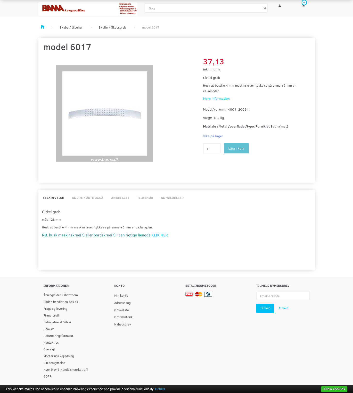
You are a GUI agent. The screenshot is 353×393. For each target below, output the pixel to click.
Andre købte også (87, 197)
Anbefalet (120, 197)
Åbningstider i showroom (60, 295)
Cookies (48, 329)
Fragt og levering (55, 308)
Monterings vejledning (58, 356)
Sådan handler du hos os (60, 302)
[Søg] (265, 8)
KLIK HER (159, 234)
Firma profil (51, 315)
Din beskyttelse (54, 363)
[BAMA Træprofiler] (88, 7)
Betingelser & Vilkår (57, 322)
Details (160, 389)
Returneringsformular (58, 335)
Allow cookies (334, 389)
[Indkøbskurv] (306, 5)
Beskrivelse (53, 197)
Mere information (216, 98)
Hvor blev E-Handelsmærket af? (65, 369)
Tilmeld (265, 308)
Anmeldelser (172, 197)
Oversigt (49, 349)
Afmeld (283, 308)
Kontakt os (51, 342)
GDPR (47, 376)
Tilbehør (145, 197)
